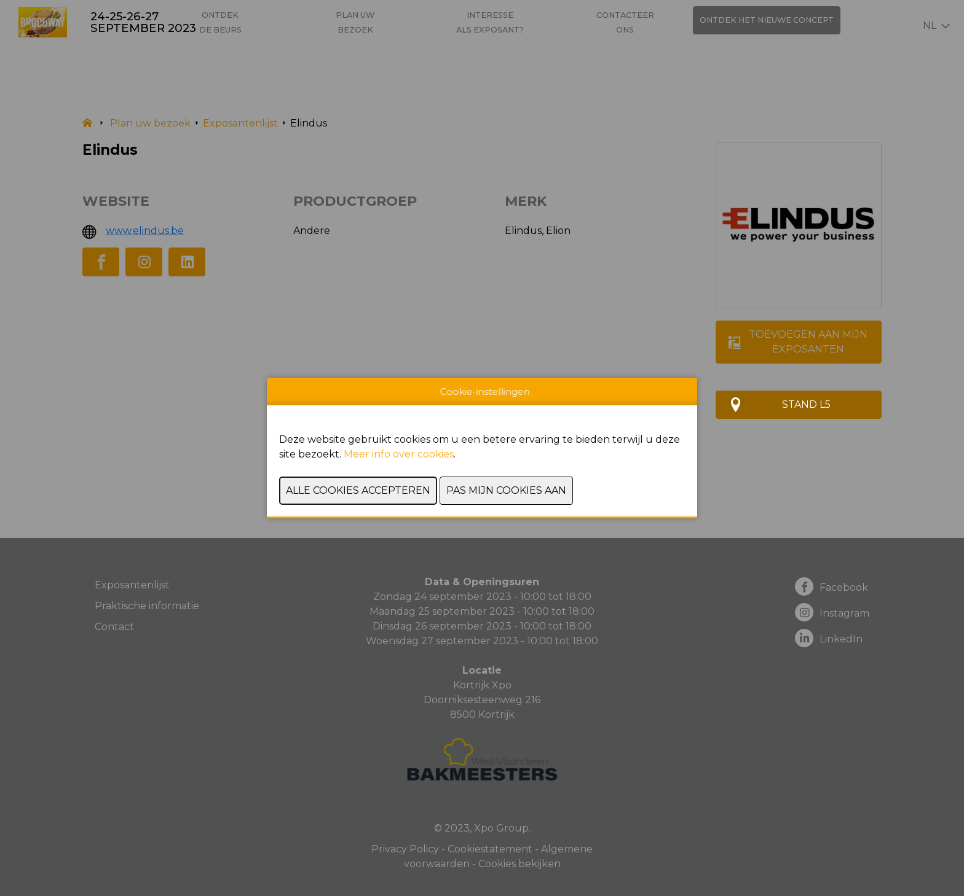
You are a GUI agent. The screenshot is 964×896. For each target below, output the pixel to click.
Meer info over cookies (399, 454)
